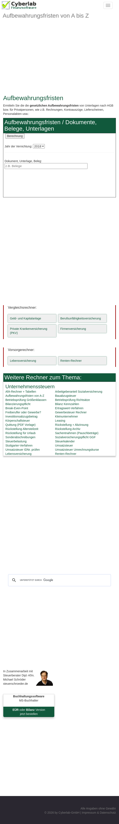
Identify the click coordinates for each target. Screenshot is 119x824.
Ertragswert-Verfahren (69, 408)
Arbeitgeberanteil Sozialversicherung (78, 391)
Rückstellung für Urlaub (20, 433)
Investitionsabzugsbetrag (21, 416)
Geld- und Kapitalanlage (25, 318)
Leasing (60, 420)
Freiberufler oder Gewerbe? (23, 412)
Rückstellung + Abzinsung (71, 424)
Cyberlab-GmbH (68, 812)
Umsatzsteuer (64, 445)
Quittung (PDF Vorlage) (20, 424)
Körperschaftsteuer (17, 420)
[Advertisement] (59, 61)
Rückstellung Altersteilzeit (21, 429)
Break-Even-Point (16, 408)
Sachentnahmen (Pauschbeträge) (76, 433)
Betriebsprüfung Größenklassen (25, 400)
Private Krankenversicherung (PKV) (28, 331)
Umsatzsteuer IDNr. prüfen (22, 449)
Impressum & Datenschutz (99, 812)
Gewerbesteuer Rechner (71, 412)
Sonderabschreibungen (20, 437)
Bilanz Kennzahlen (67, 404)
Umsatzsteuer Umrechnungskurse (77, 449)
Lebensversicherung (23, 360)
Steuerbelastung (16, 441)
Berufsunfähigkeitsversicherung (80, 318)
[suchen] (59, 580)
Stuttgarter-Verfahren (19, 445)
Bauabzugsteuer (65, 395)
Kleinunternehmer (66, 416)
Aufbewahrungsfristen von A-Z (24, 395)
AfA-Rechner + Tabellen (20, 391)
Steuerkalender (65, 441)
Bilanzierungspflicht (17, 404)
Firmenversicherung (73, 328)
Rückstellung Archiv (67, 429)
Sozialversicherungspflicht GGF (75, 437)
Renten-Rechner (71, 360)
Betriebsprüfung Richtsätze (72, 400)
